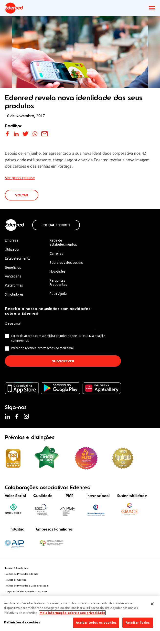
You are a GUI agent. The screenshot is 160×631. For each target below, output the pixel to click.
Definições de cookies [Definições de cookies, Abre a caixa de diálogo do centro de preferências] (22, 622)
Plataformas (14, 285)
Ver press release (20, 178)
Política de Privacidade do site (21, 574)
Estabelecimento (18, 258)
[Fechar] (152, 603)
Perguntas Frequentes (58, 282)
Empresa (11, 240)
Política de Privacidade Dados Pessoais (26, 585)
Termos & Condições (16, 568)
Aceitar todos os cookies (96, 622)
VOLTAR (21, 195)
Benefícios (13, 267)
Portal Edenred (56, 225)
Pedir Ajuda (58, 294)
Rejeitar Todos (138, 622)
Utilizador (12, 249)
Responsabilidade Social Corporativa (26, 591)
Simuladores (14, 294)
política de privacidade (60, 335)
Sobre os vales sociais (66, 263)
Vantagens (13, 276)
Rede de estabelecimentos (63, 242)
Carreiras (56, 253)
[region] (80, 613)
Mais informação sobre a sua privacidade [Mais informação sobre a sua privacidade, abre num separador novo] (72, 612)
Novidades (57, 271)
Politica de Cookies (15, 579)
